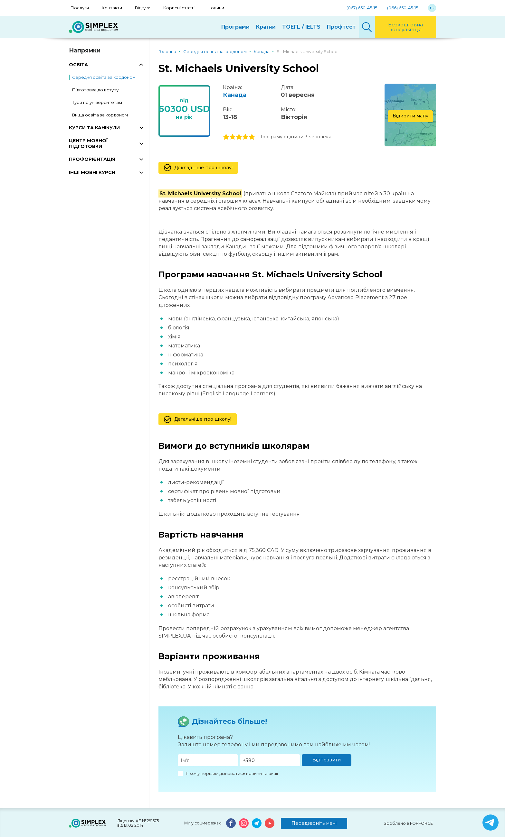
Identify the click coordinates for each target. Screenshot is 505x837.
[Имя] (208, 760)
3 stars (239, 137)
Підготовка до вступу (95, 89)
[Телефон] (270, 760)
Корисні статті (179, 7)
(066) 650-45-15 (402, 7)
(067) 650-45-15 (362, 7)
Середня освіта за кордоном (104, 77)
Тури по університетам (97, 102)
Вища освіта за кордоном (100, 114)
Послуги (80, 7)
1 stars (226, 137)
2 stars (232, 137)
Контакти (112, 7)
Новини (215, 7)
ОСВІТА (78, 65)
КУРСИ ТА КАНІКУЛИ (94, 128)
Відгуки (142, 7)
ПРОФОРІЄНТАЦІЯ (92, 159)
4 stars (245, 137)
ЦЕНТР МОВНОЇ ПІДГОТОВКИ (88, 143)
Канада (234, 94)
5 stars (252, 137)
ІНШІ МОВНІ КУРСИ (92, 172)
